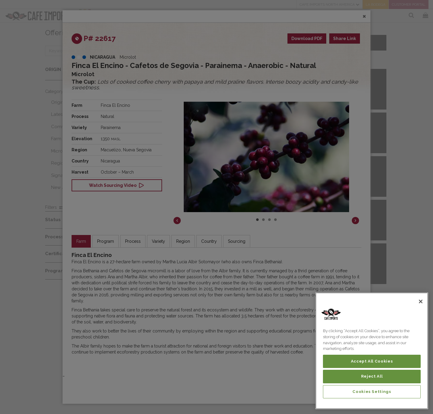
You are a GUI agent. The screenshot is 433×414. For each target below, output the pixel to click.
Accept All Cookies (372, 361)
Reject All (372, 376)
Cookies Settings (371, 391)
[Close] (420, 301)
